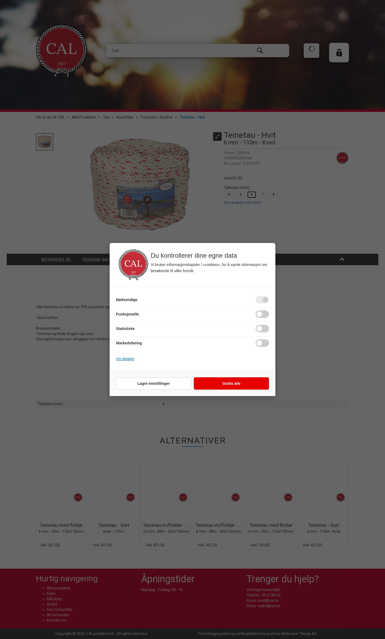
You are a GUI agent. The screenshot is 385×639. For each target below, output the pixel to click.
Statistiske (125, 328)
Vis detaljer (125, 359)
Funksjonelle (127, 314)
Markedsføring (129, 343)
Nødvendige (126, 300)
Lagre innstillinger (153, 383)
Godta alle (231, 383)
